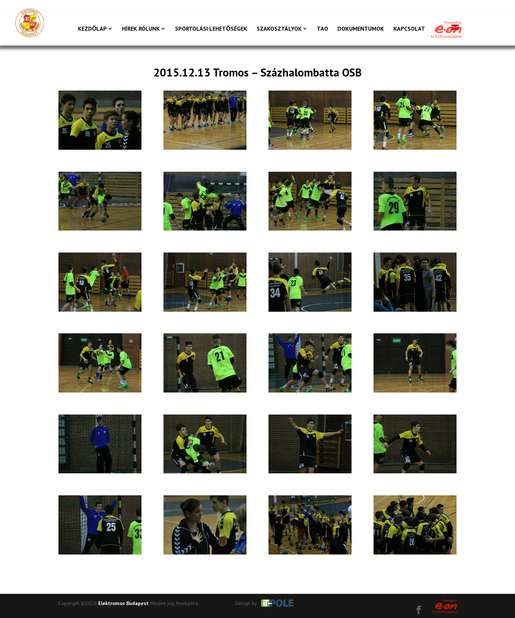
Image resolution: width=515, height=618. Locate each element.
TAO (322, 29)
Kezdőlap (92, 29)
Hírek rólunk (141, 29)
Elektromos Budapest (123, 603)
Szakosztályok (279, 29)
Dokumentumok (360, 29)
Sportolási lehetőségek (211, 29)
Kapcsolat (409, 29)
